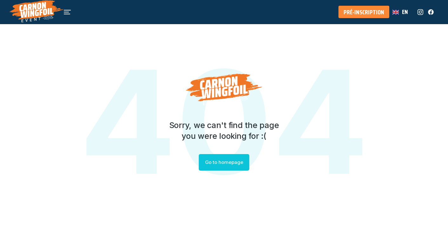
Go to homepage (224, 162)
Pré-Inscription (364, 15)
